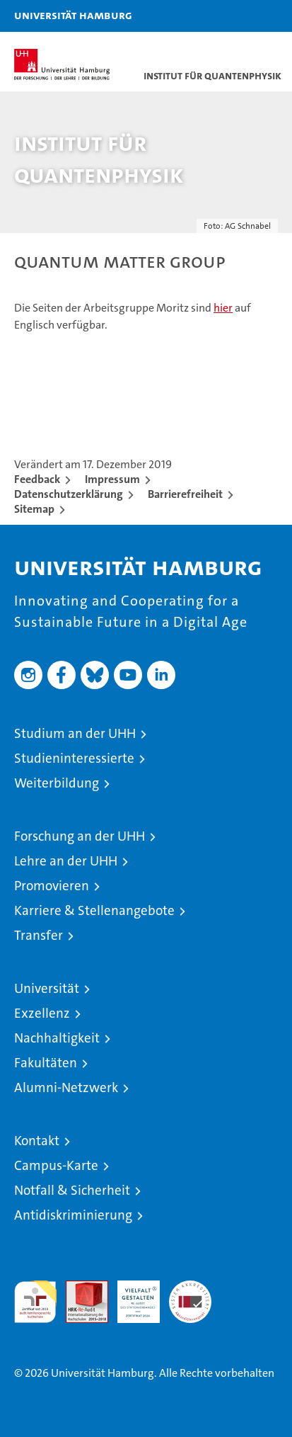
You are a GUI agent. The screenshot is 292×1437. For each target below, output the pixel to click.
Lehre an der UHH (65, 861)
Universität (46, 988)
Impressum (112, 479)
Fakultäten (45, 1063)
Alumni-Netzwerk (66, 1087)
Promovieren (51, 885)
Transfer (38, 935)
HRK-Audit (130, 1295)
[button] (237, 16)
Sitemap (34, 508)
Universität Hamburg (73, 15)
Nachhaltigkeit (57, 1038)
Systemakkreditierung (190, 1287)
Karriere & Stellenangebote (94, 910)
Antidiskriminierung (73, 1215)
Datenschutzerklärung (68, 494)
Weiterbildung (56, 783)
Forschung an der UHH (79, 836)
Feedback (37, 479)
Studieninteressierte (74, 758)
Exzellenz (42, 1013)
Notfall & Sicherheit (72, 1190)
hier (223, 307)
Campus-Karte (56, 1165)
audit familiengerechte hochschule (35, 1301)
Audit (79, 1287)
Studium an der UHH (75, 733)
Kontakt (36, 1140)
